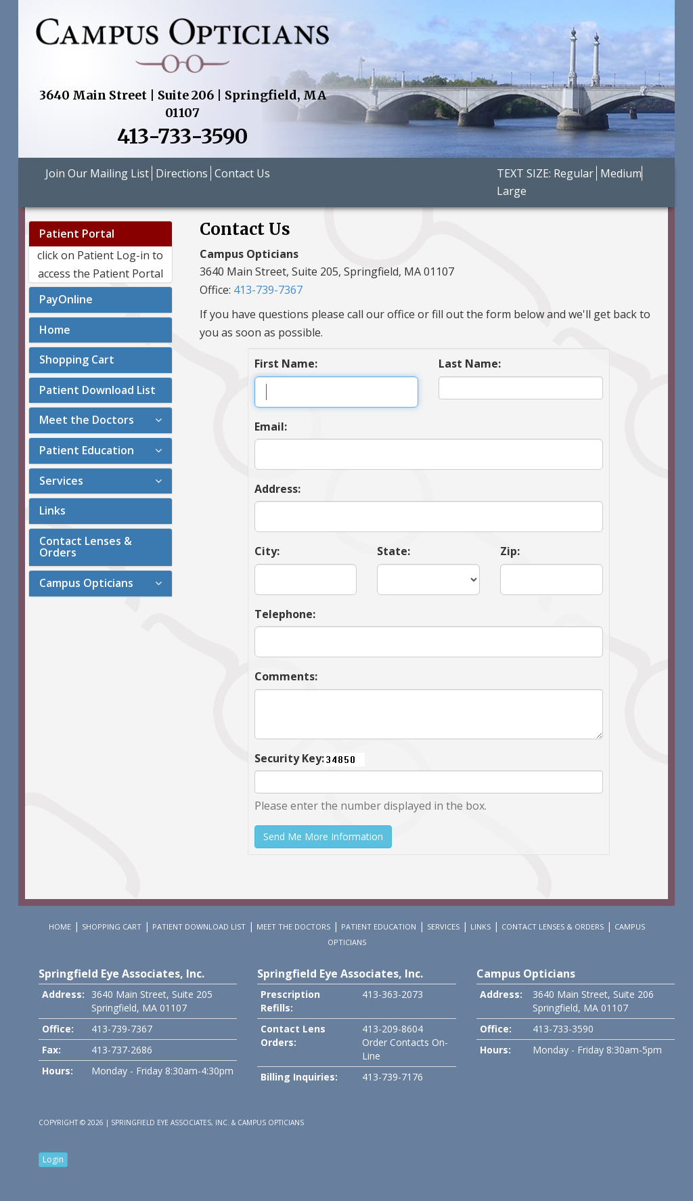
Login (53, 1159)
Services (61, 480)
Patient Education (86, 450)
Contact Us (242, 173)
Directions (183, 173)
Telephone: (284, 614)
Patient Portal (76, 233)
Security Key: (289, 758)
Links (52, 510)
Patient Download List (97, 390)
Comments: (285, 676)
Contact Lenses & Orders (85, 547)
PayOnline (66, 299)
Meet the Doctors (86, 419)
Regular (574, 173)
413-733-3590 (182, 136)
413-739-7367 (268, 289)
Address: (277, 488)
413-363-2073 (392, 994)
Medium (621, 173)
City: (267, 551)
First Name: (285, 363)
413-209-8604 (392, 1028)
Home (54, 329)
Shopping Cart (76, 359)
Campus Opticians (86, 582)
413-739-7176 (392, 1076)
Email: (270, 426)
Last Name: (470, 363)
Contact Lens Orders (293, 1035)
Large (512, 190)
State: (393, 551)
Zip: (510, 551)
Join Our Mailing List (98, 173)
